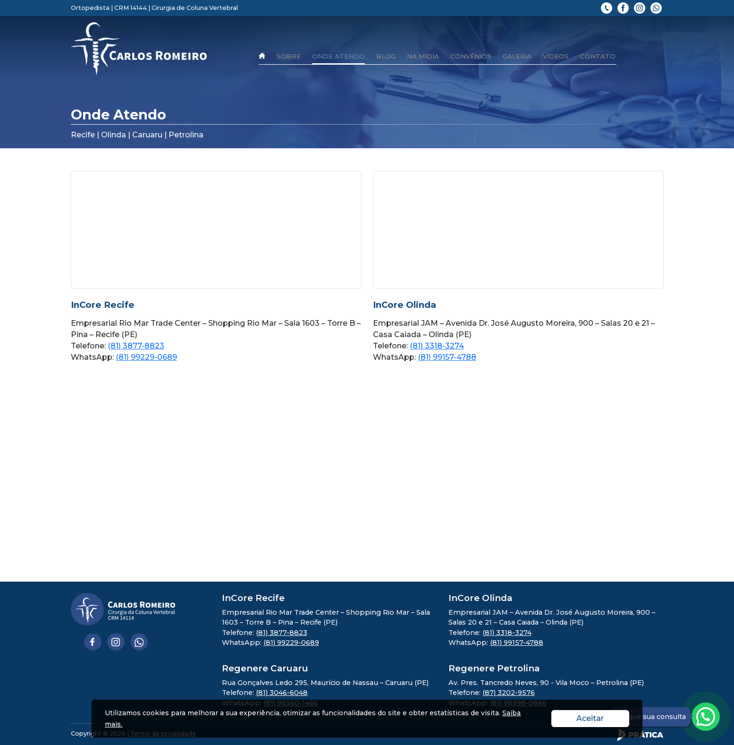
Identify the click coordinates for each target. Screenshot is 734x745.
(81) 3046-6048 (282, 692)
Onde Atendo (338, 56)
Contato (598, 56)
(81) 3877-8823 (136, 345)
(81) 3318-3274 (437, 345)
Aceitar (602, 717)
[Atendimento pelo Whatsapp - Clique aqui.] (706, 717)
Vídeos (556, 56)
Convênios (470, 56)
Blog (386, 56)
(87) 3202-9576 (508, 692)
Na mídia (423, 56)
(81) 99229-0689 (146, 357)
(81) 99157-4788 (447, 357)
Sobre (289, 56)
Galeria (517, 56)
